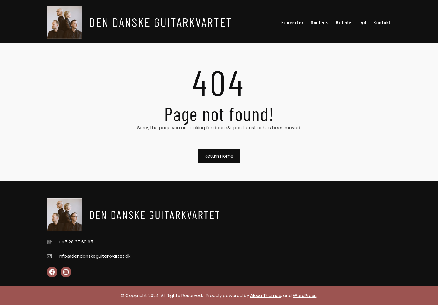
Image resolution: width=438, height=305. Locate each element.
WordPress (304, 295)
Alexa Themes (265, 295)
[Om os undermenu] (327, 22)
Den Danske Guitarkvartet (160, 22)
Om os (318, 22)
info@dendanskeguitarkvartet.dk (94, 256)
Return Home (219, 156)
